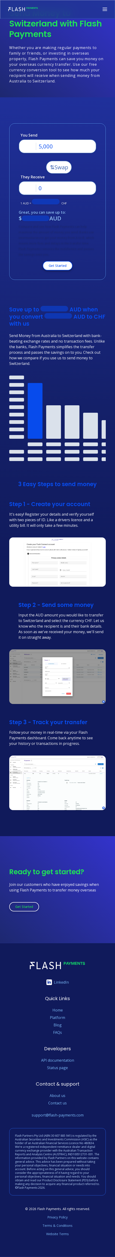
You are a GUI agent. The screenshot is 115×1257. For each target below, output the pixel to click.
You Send (29, 135)
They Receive (33, 177)
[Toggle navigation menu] (104, 9)
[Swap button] (59, 167)
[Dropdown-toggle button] (27, 146)
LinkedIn (57, 982)
